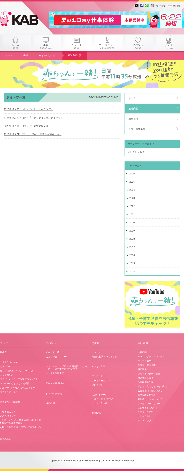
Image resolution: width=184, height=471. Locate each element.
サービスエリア (145, 361)
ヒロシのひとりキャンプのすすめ (16, 370)
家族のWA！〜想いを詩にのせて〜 (17, 387)
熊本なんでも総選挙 (10, 402)
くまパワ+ (5, 366)
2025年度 (50, 403)
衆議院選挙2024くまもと (104, 356)
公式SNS (96, 413)
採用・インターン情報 (149, 373)
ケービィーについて (102, 380)
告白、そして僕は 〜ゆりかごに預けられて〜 (20, 428)
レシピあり (133, 151)
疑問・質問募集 (136, 129)
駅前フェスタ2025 (55, 383)
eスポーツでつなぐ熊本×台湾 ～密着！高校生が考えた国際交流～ (20, 421)
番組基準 (142, 369)
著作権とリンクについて (150, 399)
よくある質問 (144, 416)
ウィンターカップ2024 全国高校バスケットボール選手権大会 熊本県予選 (66, 367)
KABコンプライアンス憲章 (151, 356)
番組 (46, 42)
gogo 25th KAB (22, 19)
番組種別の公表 (145, 382)
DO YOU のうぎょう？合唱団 (14, 383)
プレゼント (97, 385)
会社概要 (161, 5)
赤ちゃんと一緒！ (48, 55)
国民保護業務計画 (147, 395)
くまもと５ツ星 (99, 403)
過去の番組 (5, 439)
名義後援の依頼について (150, 390)
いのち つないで (8, 416)
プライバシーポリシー (149, 403)
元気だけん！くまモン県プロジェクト (19, 379)
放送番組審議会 (145, 378)
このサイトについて (148, 407)
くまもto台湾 (98, 366)
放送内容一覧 (74, 55)
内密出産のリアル (9, 411)
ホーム (15, 42)
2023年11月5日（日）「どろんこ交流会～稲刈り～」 (33, 134)
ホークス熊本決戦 (55, 373)
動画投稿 (133, 118)
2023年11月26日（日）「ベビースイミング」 (28, 109)
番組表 (176, 5)
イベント (138, 42)
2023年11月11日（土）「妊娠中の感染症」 (27, 126)
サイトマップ (144, 420)
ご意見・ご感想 (145, 412)
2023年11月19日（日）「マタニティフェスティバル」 (33, 117)
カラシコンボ (6, 375)
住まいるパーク (99, 394)
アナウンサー (107, 42)
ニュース (76, 42)
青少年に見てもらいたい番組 (152, 386)
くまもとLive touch (9, 362)
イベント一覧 (52, 352)
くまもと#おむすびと (102, 399)
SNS (168, 42)
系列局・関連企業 (147, 365)
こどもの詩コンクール (57, 356)
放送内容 (133, 108)
